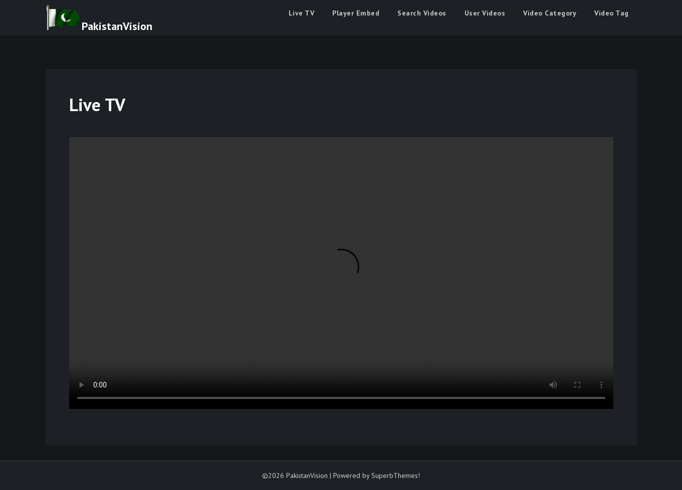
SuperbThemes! (395, 475)
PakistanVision (117, 26)
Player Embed (355, 13)
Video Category (549, 13)
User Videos (485, 13)
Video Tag (611, 13)
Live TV (302, 13)
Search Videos (421, 13)
